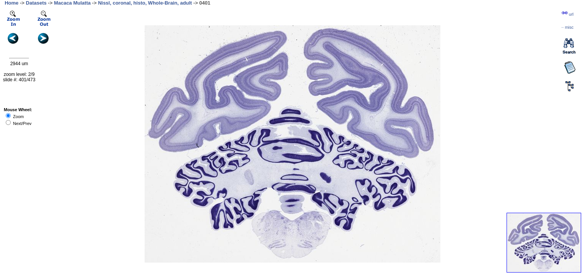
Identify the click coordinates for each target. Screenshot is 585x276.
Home (11, 3)
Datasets (36, 3)
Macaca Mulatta (72, 3)
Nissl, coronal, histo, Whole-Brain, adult (145, 3)
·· (567, 27)
